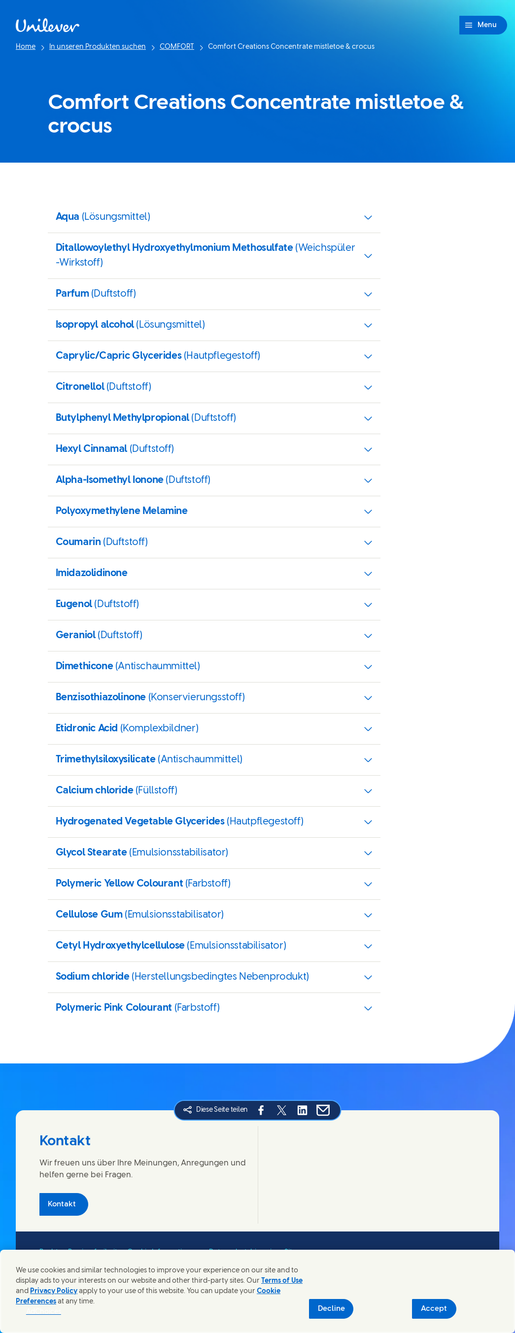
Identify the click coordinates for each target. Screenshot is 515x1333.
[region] (257, 1291)
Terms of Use (282, 1281)
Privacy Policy (53, 1291)
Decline (331, 1309)
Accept (434, 1309)
